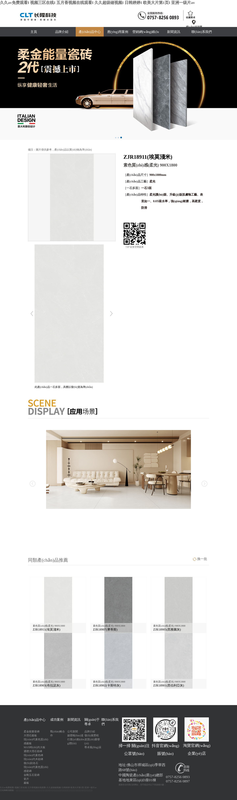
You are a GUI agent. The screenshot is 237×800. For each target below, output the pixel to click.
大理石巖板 (30, 735)
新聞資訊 (173, 32)
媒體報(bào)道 (75, 735)
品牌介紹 (61, 32)
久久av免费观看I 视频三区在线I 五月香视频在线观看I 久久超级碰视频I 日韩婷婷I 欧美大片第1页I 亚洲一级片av (97, 2)
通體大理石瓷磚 (33, 751)
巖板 (26, 782)
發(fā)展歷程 (91, 735)
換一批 (202, 559)
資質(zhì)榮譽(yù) (92, 741)
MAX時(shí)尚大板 (34, 747)
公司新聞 (72, 731)
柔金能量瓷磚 (32, 731)
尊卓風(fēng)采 (92, 747)
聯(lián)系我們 (201, 32)
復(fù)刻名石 (31, 763)
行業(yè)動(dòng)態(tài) (75, 741)
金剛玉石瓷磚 (32, 775)
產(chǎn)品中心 (90, 32)
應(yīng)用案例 (117, 32)
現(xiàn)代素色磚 (33, 755)
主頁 (33, 32)
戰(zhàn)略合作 (57, 733)
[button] (115, 137)
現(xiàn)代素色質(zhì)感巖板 (36, 741)
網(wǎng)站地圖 (194, 26)
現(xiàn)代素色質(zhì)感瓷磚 (36, 769)
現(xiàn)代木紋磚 (33, 759)
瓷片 (26, 778)
